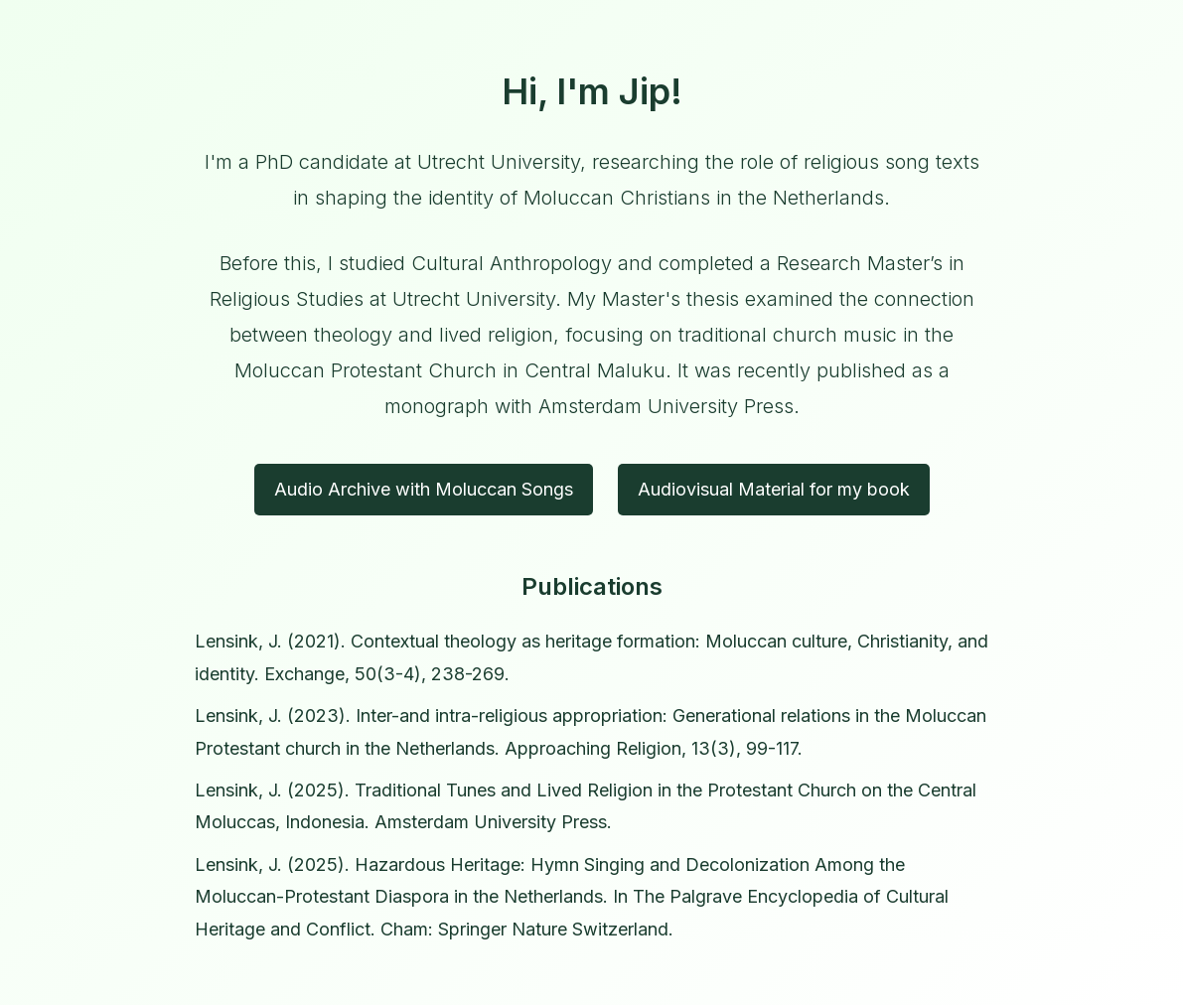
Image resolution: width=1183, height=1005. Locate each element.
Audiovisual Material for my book (774, 489)
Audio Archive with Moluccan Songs (423, 489)
